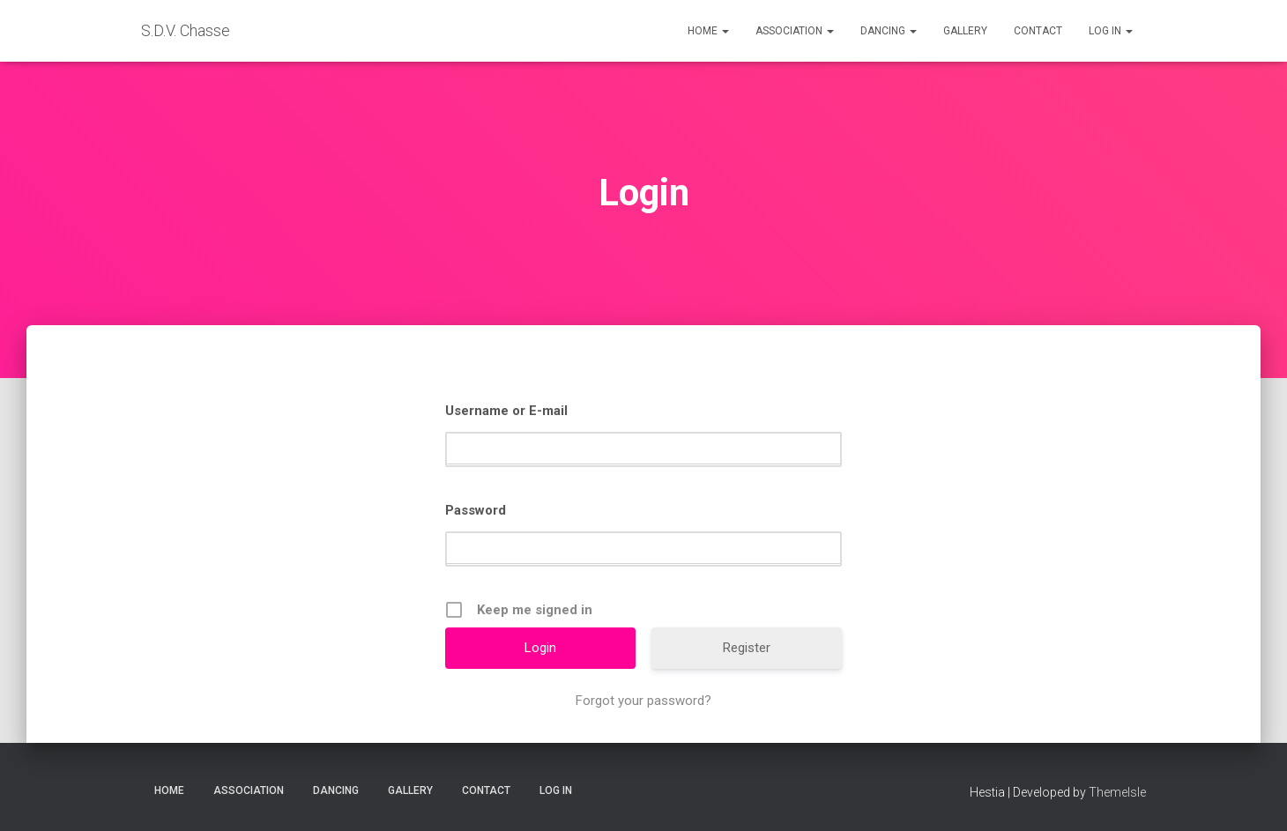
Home (708, 31)
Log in (1111, 31)
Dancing (888, 31)
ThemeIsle (1117, 792)
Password (475, 510)
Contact (1038, 31)
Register (746, 648)
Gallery (965, 31)
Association (794, 31)
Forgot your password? (643, 701)
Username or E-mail (506, 411)
